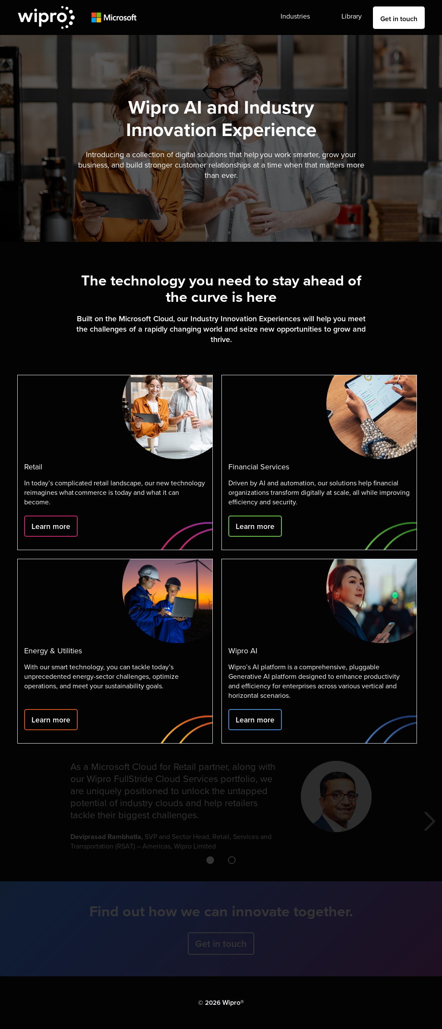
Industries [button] (295, 16)
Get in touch (398, 19)
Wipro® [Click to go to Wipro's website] (233, 1002)
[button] (210, 860)
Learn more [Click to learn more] (51, 526)
